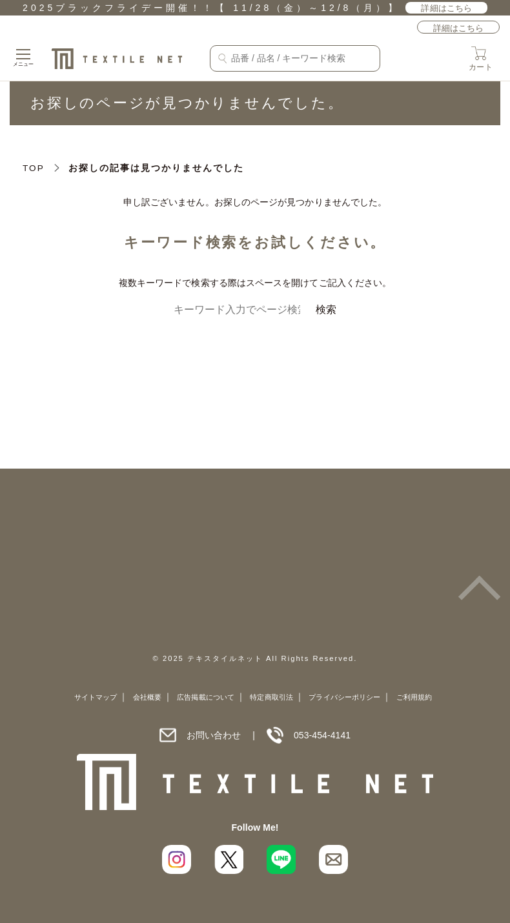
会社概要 (147, 697)
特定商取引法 (271, 697)
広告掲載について (205, 697)
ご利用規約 (414, 697)
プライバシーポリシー (344, 697)
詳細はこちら (446, 8)
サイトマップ (95, 697)
